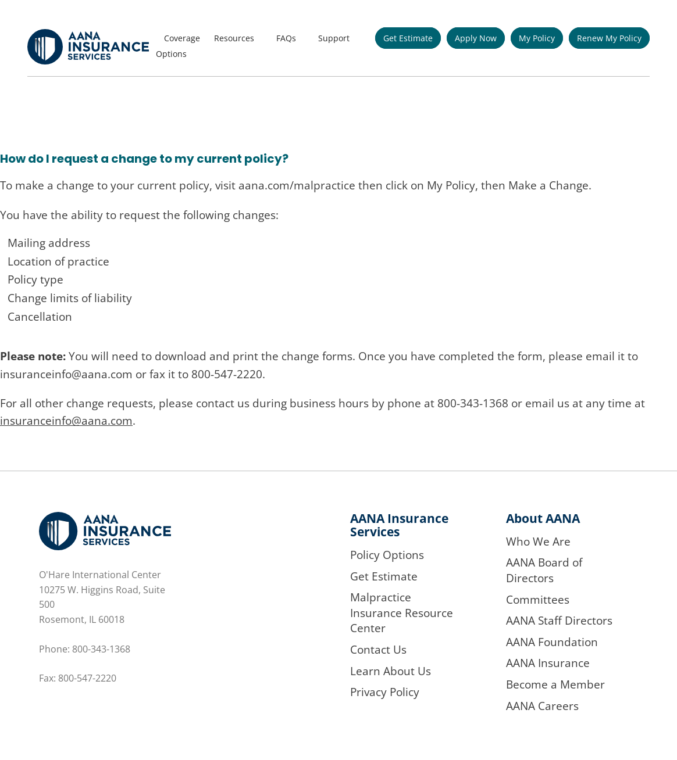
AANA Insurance (548, 663)
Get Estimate (408, 38)
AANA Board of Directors (544, 570)
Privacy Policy (384, 692)
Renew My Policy (609, 38)
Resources (234, 38)
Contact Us (378, 649)
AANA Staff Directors (559, 620)
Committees (537, 599)
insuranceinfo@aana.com (66, 420)
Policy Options (387, 554)
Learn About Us (390, 671)
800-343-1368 (101, 649)
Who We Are (538, 541)
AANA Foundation (552, 642)
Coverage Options (178, 46)
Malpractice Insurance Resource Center (401, 613)
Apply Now (476, 38)
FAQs (286, 38)
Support (334, 38)
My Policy (537, 38)
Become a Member (555, 684)
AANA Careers (542, 706)
